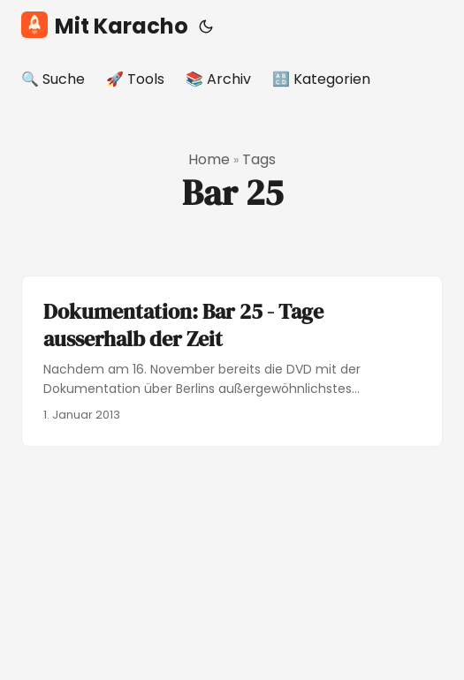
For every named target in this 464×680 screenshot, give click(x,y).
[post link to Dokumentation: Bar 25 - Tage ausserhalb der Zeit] (232, 361)
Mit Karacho (104, 26)
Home (209, 159)
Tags (259, 159)
